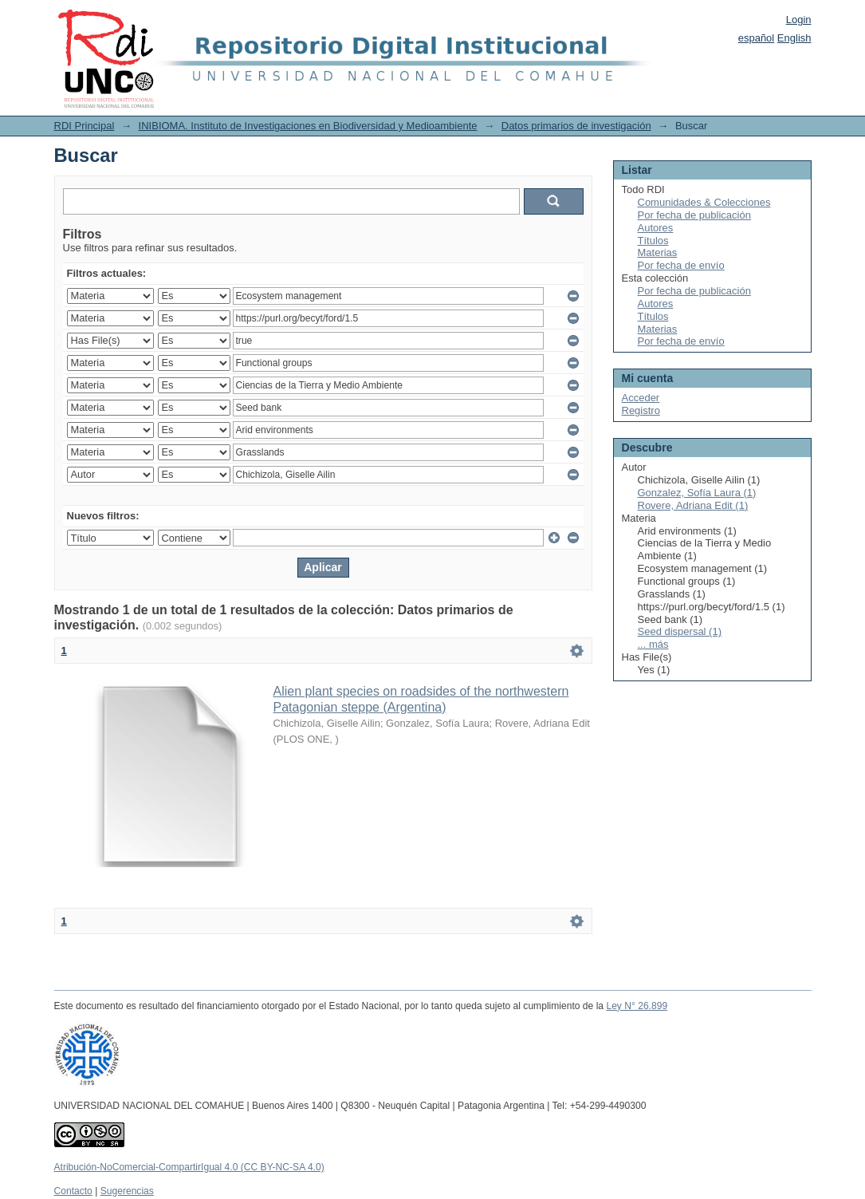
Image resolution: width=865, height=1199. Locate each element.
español (756, 38)
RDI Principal (84, 126)
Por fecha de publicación (694, 215)
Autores (656, 228)
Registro (641, 410)
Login (799, 20)
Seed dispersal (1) (680, 631)
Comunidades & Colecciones (704, 202)
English (794, 38)
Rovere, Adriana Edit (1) (693, 505)
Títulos (653, 241)
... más (653, 644)
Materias (658, 252)
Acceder (641, 398)
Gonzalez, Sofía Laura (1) (697, 493)
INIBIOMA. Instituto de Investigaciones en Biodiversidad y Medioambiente (308, 126)
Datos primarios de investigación (576, 126)
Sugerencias (127, 1191)
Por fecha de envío (681, 265)
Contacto (73, 1191)
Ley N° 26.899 (636, 1006)
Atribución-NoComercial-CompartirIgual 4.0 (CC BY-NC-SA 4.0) (189, 1167)
